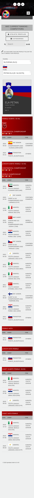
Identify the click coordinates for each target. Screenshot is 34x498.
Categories (17, 38)
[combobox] (17, 62)
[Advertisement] (17, 481)
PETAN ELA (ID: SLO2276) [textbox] (14, 73)
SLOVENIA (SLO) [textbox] (10, 62)
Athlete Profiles (17, 34)
